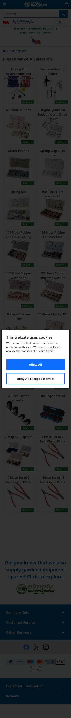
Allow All (35, 365)
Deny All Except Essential (35, 379)
